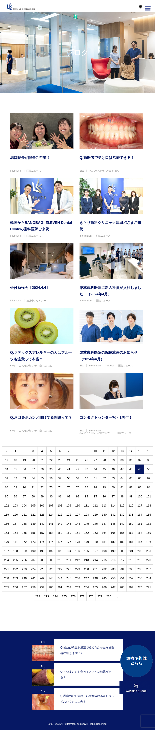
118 (148, 505)
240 (24, 578)
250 (113, 578)
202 (139, 551)
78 (95, 487)
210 (60, 560)
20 (33, 460)
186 (148, 541)
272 (37, 596)
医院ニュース (33, 171)
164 (104, 532)
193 (60, 551)
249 (104, 578)
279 (99, 596)
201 (131, 551)
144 (77, 523)
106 (42, 505)
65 (131, 478)
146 (95, 523)
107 (51, 505)
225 (42, 569)
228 (68, 569)
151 (139, 523)
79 (104, 487)
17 (6, 460)
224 (33, 569)
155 (24, 532)
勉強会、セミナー (36, 300)
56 (51, 478)
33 (148, 460)
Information (16, 171)
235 (131, 569)
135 (148, 514)
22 (51, 460)
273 (46, 596)
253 (139, 578)
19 (24, 460)
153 (6, 532)
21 (42, 460)
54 (33, 478)
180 (95, 541)
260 (51, 587)
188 (15, 551)
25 (77, 460)
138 (24, 523)
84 (148, 487)
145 (86, 523)
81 (122, 487)
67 (148, 478)
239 (15, 578)
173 (33, 541)
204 (6, 560)
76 (77, 487)
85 (6, 496)
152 (148, 523)
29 (113, 460)
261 (60, 587)
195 (77, 551)
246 (77, 578)
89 (42, 496)
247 (86, 578)
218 (131, 560)
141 (51, 523)
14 (131, 451)
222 (15, 569)
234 (122, 569)
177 (68, 541)
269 (131, 587)
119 (6, 514)
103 (15, 505)
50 (148, 469)
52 (15, 478)
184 (131, 541)
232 (104, 569)
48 (131, 469)
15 (139, 451)
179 (86, 541)
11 (104, 451)
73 (51, 487)
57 (60, 478)
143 (68, 523)
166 (122, 532)
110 (77, 505)
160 (68, 532)
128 (86, 514)
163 (95, 532)
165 (113, 532)
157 (42, 532)
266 (104, 587)
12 (113, 451)
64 (122, 478)
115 (122, 505)
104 (24, 505)
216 (113, 560)
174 (42, 541)
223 (24, 569)
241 (33, 578)
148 (113, 523)
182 (113, 541)
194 (68, 551)
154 (15, 532)
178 (77, 541)
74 (60, 487)
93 (77, 496)
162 (86, 532)
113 (104, 505)
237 (148, 569)
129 (95, 514)
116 (131, 505)
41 (68, 469)
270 (139, 587)
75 (68, 487)
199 (113, 551)
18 (15, 460)
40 (60, 469)
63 (113, 478)
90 (51, 496)
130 (104, 514)
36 (24, 469)
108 (60, 505)
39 (51, 469)
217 (122, 560)
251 (122, 578)
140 (42, 523)
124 (51, 514)
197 (95, 551)
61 (95, 478)
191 (42, 551)
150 (131, 523)
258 (33, 587)
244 (60, 578)
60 (86, 478)
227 (60, 569)
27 (95, 460)
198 (104, 551)
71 (33, 487)
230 (86, 569)
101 (148, 496)
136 (6, 523)
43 (86, 469)
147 (104, 523)
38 (42, 469)
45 (104, 469)
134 (139, 514)
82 (131, 487)
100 (139, 496)
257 (24, 587)
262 (68, 587)
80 (113, 487)
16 (148, 451)
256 (15, 587)
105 (33, 505)
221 (6, 569)
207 (33, 560)
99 (131, 496)
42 (77, 469)
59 (77, 478)
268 (122, 587)
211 (68, 560)
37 (33, 469)
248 (95, 578)
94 (86, 496)
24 (68, 460)
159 (60, 532)
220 (148, 560)
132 (122, 514)
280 (108, 596)
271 (148, 587)
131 (113, 514)
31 (131, 460)
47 (122, 469)
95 (95, 496)
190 (33, 551)
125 (60, 514)
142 (60, 523)
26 (86, 460)
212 (77, 560)
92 (68, 496)
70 (24, 487)
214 (95, 560)
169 (148, 532)
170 (6, 541)
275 (64, 596)
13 (122, 451)
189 (24, 551)
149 (122, 523)
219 (139, 560)
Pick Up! (109, 365)
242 (42, 578)
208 (42, 560)
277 (82, 596)
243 (51, 578)
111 (86, 505)
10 (95, 451)
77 (86, 487)
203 (148, 551)
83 (139, 487)
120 (15, 514)
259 (42, 587)
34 (6, 469)
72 (42, 487)
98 (122, 496)
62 (104, 478)
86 (15, 496)
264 (86, 587)
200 (122, 551)
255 (6, 587)
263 (77, 587)
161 (77, 532)
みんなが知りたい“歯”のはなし (105, 171)
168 (139, 532)
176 (60, 541)
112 (95, 505)
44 (95, 469)
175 (51, 541)
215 (104, 560)
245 (68, 578)
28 (104, 460)
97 (113, 496)
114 (113, 505)
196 (86, 551)
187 (6, 551)
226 (51, 569)
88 (33, 496)
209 (51, 560)
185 (139, 541)
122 (33, 514)
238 (6, 578)
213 (86, 560)
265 (95, 587)
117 (139, 505)
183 (122, 541)
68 (6, 487)
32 (139, 460)
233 (113, 569)
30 (122, 460)
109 (68, 505)
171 (15, 541)
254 (148, 578)
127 (77, 514)
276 (73, 596)
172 (24, 541)
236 (139, 569)
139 (33, 523)
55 (42, 478)
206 (24, 560)
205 (15, 560)
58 (68, 478)
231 (95, 569)
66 (139, 478)
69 (15, 487)
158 (51, 532)
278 (91, 596)
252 (131, 578)
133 (131, 514)
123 (42, 514)
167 (131, 532)
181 (104, 541)
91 (60, 496)
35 (15, 469)
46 (113, 469)
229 (77, 569)
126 (68, 514)
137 (15, 523)
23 (60, 460)
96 (104, 496)
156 (33, 532)
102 (6, 505)
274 (55, 596)
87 (24, 496)
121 (24, 514)
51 (6, 478)
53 (24, 478)
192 (51, 551)
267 (113, 587)
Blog (82, 171)
